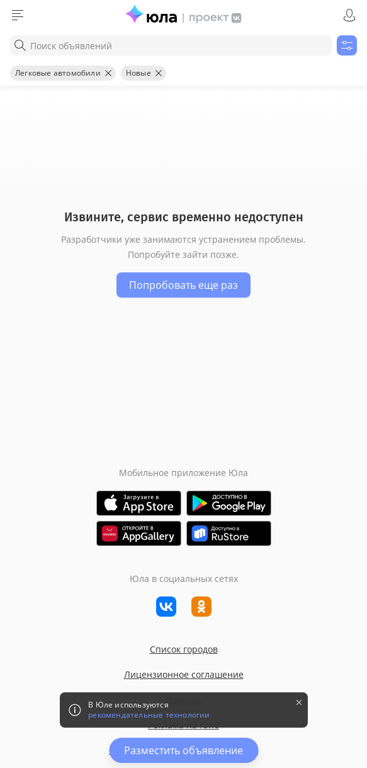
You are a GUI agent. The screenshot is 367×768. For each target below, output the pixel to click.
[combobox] (171, 45)
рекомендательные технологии (149, 715)
